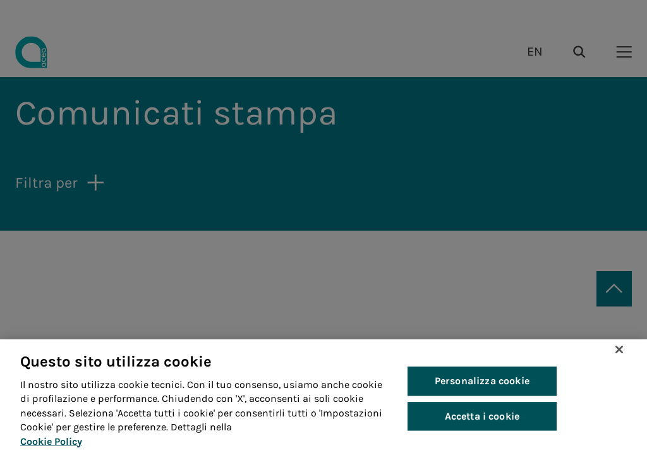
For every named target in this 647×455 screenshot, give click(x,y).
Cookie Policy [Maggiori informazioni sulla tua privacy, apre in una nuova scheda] (51, 441)
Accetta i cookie (482, 416)
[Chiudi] (619, 349)
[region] (323, 397)
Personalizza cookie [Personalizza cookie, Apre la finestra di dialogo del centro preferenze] (482, 381)
